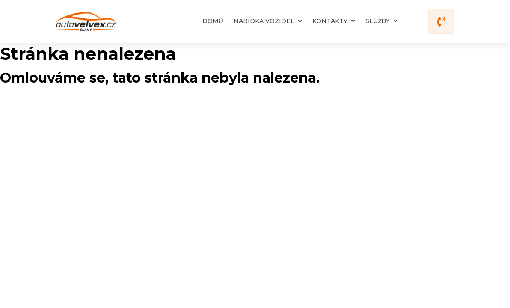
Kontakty (333, 21)
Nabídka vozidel (268, 21)
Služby (381, 21)
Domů (212, 21)
